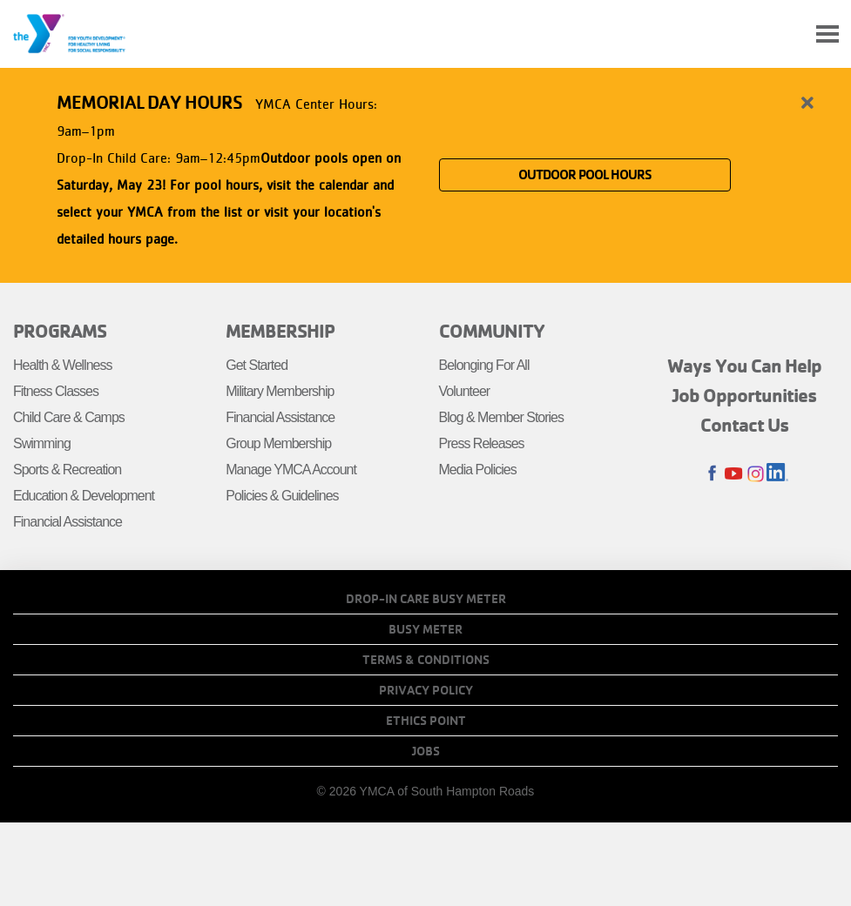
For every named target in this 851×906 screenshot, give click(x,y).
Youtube (734, 474)
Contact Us (744, 425)
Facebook (712, 474)
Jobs (426, 751)
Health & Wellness (62, 365)
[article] (425, 172)
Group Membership (278, 443)
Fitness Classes (55, 391)
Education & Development (83, 495)
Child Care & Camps (69, 417)
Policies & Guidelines (282, 495)
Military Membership (280, 391)
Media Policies (478, 469)
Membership (280, 331)
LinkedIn (777, 474)
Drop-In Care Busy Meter (426, 599)
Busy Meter (425, 629)
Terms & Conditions (426, 660)
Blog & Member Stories (501, 417)
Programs (59, 331)
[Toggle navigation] (827, 34)
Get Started (256, 365)
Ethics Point (426, 720)
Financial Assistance (67, 521)
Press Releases (481, 443)
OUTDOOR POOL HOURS (585, 174)
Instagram (756, 474)
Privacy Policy (426, 690)
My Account (786, 34)
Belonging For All (484, 365)
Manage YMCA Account (291, 469)
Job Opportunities (744, 395)
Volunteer (464, 391)
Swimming (42, 443)
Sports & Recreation (67, 469)
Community (491, 331)
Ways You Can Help (744, 365)
